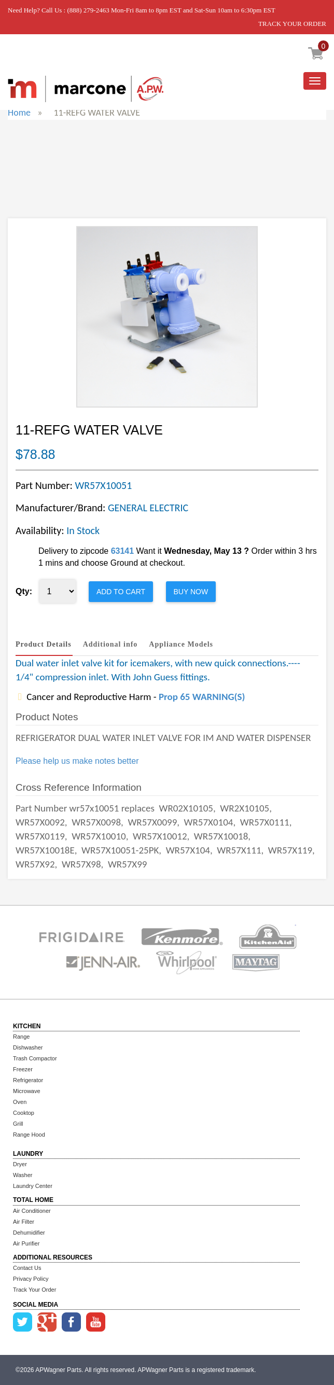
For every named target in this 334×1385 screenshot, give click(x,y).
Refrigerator (28, 1080)
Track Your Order (34, 1289)
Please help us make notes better (77, 761)
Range (21, 1036)
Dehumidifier (29, 1232)
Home (19, 112)
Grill (18, 1124)
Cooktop (23, 1113)
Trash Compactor (35, 1058)
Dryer (20, 1164)
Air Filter (23, 1222)
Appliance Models (181, 644)
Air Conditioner (32, 1211)
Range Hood (29, 1134)
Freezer (23, 1069)
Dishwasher (28, 1047)
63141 (122, 551)
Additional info (110, 644)
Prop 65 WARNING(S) (202, 697)
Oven (19, 1102)
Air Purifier (26, 1243)
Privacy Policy (30, 1279)
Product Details (44, 644)
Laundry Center (32, 1186)
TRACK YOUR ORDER (292, 23)
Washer (23, 1175)
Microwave (26, 1091)
